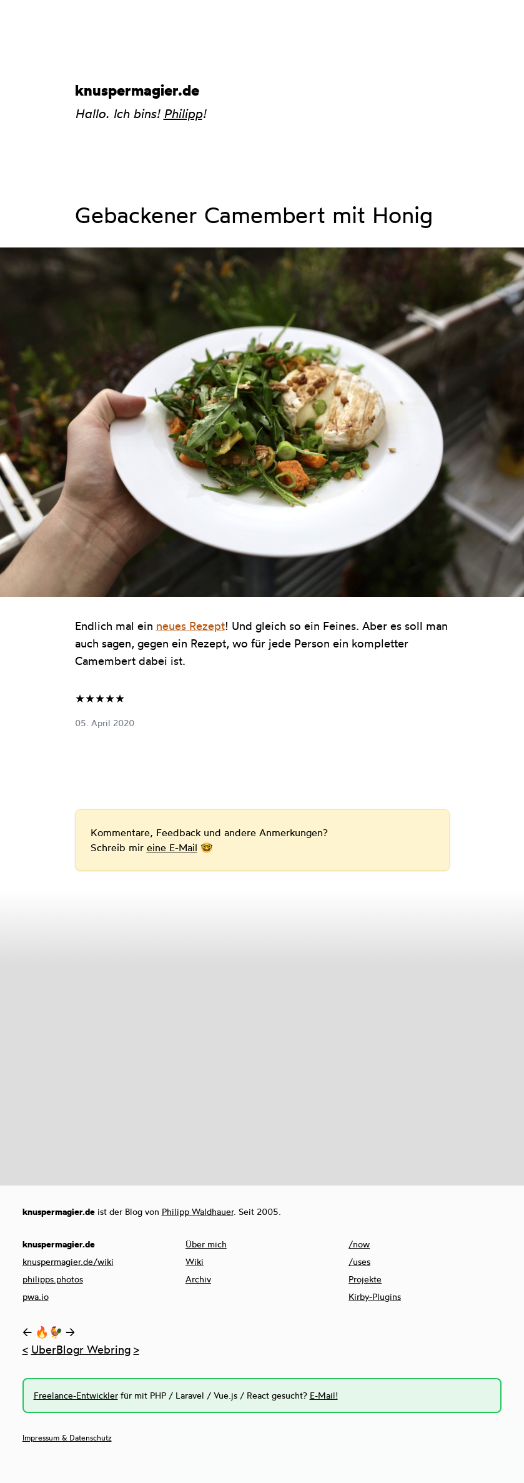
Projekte (365, 1279)
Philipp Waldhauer (198, 1211)
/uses (359, 1261)
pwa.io (35, 1296)
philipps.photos (52, 1279)
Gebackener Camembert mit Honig (254, 215)
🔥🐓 (48, 1332)
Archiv (198, 1279)
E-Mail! (324, 1395)
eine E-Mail (172, 847)
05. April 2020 (104, 722)
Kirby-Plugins (375, 1296)
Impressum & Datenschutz (67, 1437)
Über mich (206, 1244)
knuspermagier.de (137, 90)
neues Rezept (190, 625)
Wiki (194, 1261)
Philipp (183, 113)
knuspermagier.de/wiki (68, 1261)
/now (359, 1244)
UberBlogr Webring (81, 1349)
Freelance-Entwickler (76, 1395)
